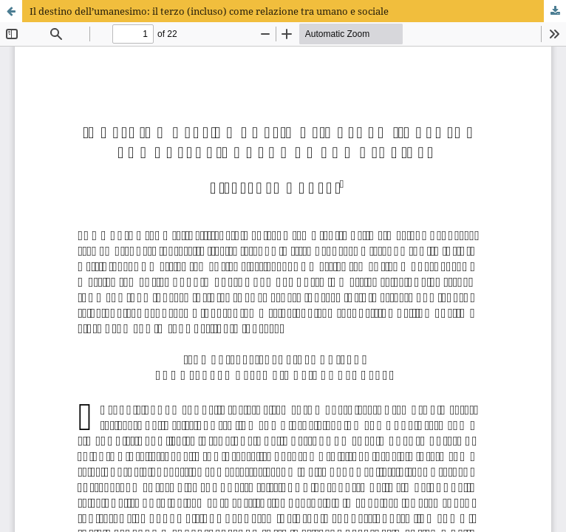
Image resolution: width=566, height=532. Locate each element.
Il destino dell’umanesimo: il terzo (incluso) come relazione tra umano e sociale (209, 11)
